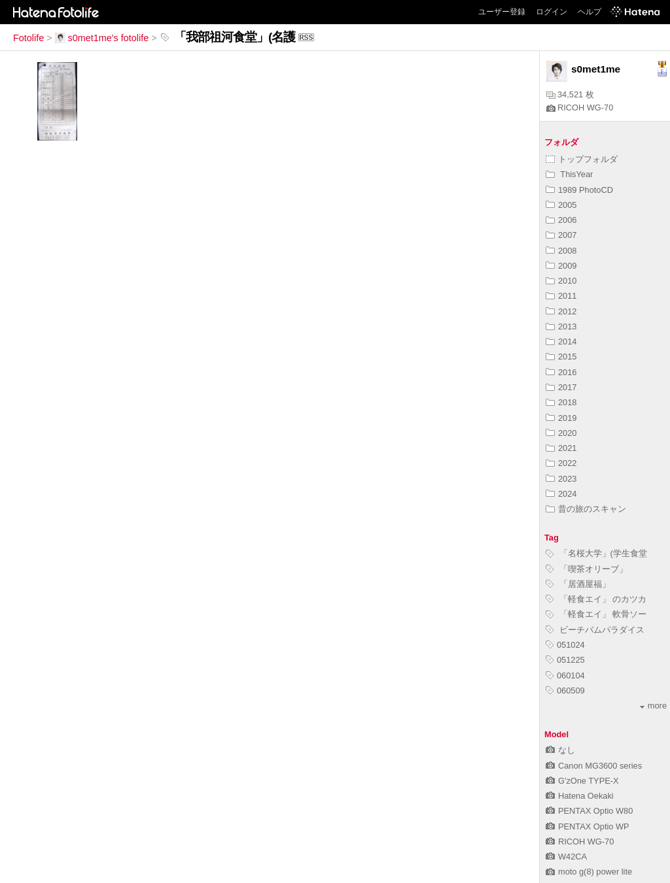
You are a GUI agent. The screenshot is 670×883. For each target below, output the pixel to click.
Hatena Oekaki (580, 796)
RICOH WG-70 (579, 107)
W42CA (566, 856)
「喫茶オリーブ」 (586, 569)
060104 (565, 675)
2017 (561, 387)
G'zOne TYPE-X (582, 781)
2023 (561, 479)
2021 (561, 448)
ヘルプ (589, 11)
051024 (565, 645)
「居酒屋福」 (578, 584)
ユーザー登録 (501, 11)
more (653, 705)
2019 (561, 418)
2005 (561, 205)
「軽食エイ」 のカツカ (596, 599)
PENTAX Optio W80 (589, 811)
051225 (565, 660)
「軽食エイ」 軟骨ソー (596, 614)
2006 (561, 220)
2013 (561, 326)
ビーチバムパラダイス (595, 630)
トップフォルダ (582, 159)
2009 (561, 266)
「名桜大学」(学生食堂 (596, 553)
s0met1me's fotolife (102, 38)
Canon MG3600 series (594, 766)
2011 (561, 296)
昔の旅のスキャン (586, 509)
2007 (561, 235)
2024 (561, 494)
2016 (561, 372)
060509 (565, 690)
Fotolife (28, 38)
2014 (561, 341)
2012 (561, 311)
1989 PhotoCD (579, 190)
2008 (561, 251)
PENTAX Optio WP (587, 826)
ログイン (551, 11)
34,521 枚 (570, 94)
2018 (561, 402)
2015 (561, 356)
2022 (561, 463)
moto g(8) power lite (589, 871)
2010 (561, 281)
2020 (561, 433)
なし (560, 750)
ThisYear (569, 174)
